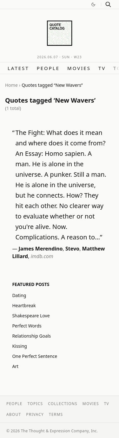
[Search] (108, 4)
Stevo (72, 248)
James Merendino (41, 248)
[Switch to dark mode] (93, 4)
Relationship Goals (31, 336)
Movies (79, 68)
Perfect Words (26, 326)
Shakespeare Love (31, 316)
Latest (18, 68)
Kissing (19, 346)
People (48, 68)
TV (102, 68)
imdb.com (42, 256)
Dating (19, 295)
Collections (62, 403)
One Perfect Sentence (34, 356)
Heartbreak (24, 305)
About (13, 414)
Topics (35, 403)
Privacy (35, 414)
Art (15, 366)
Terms (56, 414)
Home (11, 85)
